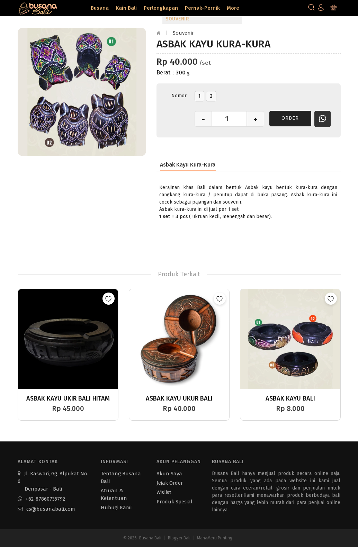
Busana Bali (150, 538)
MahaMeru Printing (214, 538)
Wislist (163, 492)
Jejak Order (169, 483)
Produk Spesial (174, 502)
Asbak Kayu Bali (290, 398)
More (233, 8)
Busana (100, 8)
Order (290, 118)
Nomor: (179, 96)
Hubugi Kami (116, 507)
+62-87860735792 (41, 499)
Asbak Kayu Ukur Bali (179, 398)
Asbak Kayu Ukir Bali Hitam (68, 398)
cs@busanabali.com (46, 509)
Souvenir (183, 33)
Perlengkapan (161, 8)
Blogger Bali (179, 538)
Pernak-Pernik (202, 8)
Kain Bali (126, 8)
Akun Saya (169, 473)
